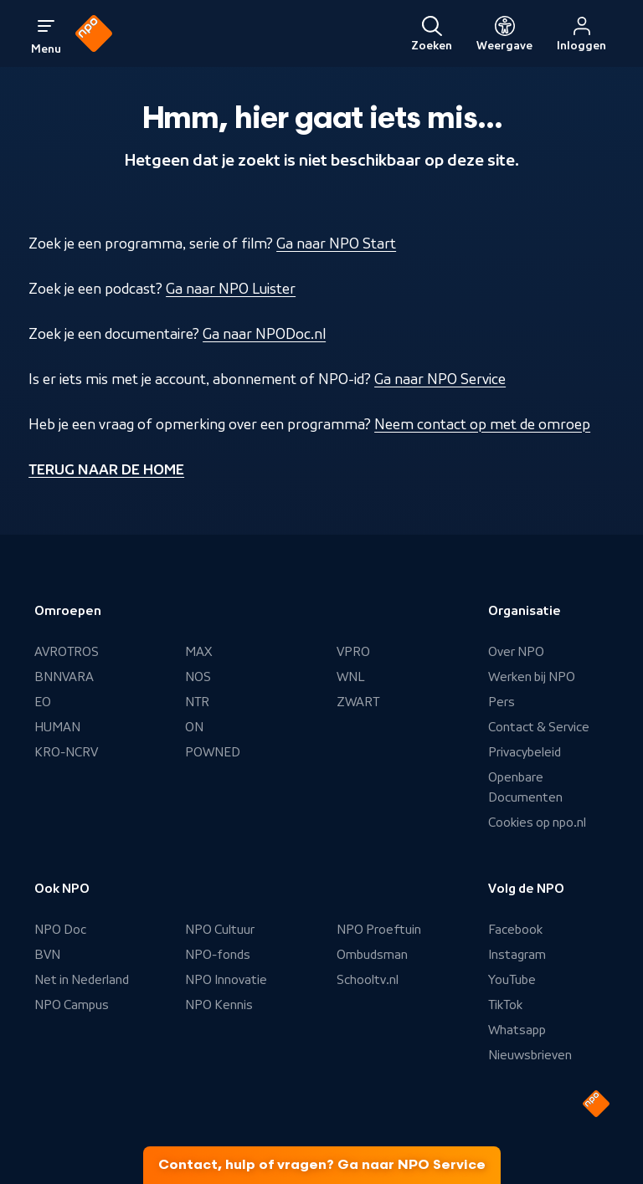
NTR (197, 702)
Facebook (515, 929)
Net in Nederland (81, 980)
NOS (198, 677)
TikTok (505, 1005)
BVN (47, 954)
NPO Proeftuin (379, 929)
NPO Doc (60, 929)
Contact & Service (538, 727)
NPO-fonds (217, 954)
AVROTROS (66, 652)
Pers (501, 702)
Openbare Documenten (525, 787)
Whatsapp (517, 1030)
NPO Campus (71, 1005)
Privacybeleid (524, 752)
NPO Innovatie (226, 980)
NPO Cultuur (220, 929)
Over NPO (516, 652)
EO (42, 702)
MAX (198, 652)
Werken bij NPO (531, 677)
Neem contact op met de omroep (482, 424)
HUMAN (57, 727)
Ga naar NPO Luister (231, 288)
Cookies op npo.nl (537, 822)
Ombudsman (372, 954)
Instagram (517, 954)
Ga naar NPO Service (440, 379)
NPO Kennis (219, 1005)
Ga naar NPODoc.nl (264, 333)
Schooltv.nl (368, 980)
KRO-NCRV (66, 752)
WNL (351, 677)
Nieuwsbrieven (530, 1055)
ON (194, 727)
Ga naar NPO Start (336, 243)
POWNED (212, 752)
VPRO (353, 652)
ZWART (358, 702)
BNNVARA (64, 677)
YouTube (512, 980)
